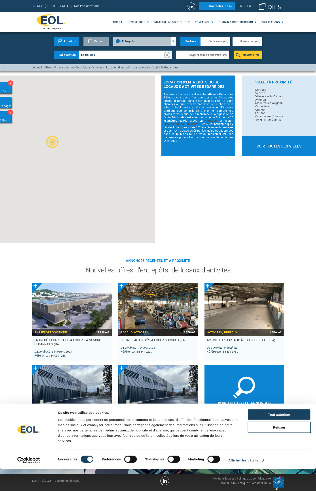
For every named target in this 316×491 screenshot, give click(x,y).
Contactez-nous (220, 6)
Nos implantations (86, 6)
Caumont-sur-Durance (269, 116)
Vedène (260, 93)
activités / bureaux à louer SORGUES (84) (241, 340)
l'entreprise (136, 22)
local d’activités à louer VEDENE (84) (65, 423)
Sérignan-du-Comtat (268, 119)
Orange (260, 109)
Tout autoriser (279, 436)
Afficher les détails (243, 482)
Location (70, 41)
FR (240, 6)
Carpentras (262, 106)
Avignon (260, 99)
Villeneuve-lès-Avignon (269, 96)
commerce (202, 22)
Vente (98, 41)
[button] (52, 142)
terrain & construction (235, 22)
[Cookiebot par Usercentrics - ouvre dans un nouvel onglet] (28, 482)
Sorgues (260, 89)
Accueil (118, 22)
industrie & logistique (170, 22)
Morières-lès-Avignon (269, 103)
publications (270, 22)
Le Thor (260, 113)
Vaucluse (211, 120)
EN (249, 6)
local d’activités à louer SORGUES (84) (153, 340)
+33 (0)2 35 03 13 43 (50, 6)
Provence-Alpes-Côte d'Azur (181, 124)
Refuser (279, 449)
